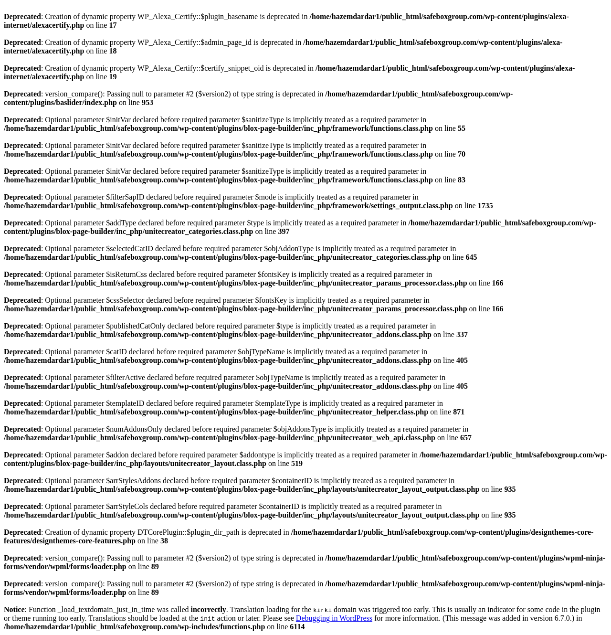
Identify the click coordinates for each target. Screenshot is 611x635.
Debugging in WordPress (334, 618)
